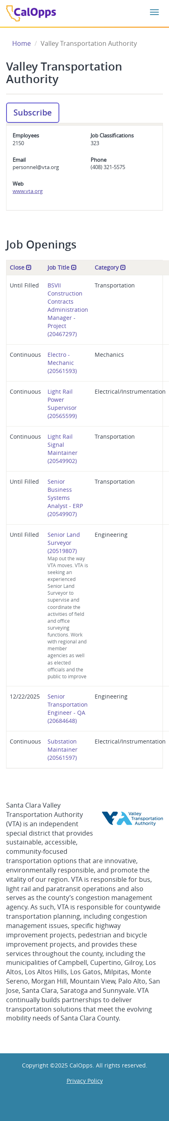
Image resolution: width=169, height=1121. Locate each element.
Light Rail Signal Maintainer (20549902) (63, 449)
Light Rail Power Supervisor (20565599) (62, 404)
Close (21, 267)
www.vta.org (28, 191)
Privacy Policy (85, 1081)
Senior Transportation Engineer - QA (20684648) (68, 708)
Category (110, 267)
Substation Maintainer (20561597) (63, 749)
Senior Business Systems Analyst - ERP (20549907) (65, 498)
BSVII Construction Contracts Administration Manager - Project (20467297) (68, 309)
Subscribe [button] (32, 112)
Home (21, 43)
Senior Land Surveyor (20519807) (68, 605)
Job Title (62, 267)
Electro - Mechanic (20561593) (62, 363)
